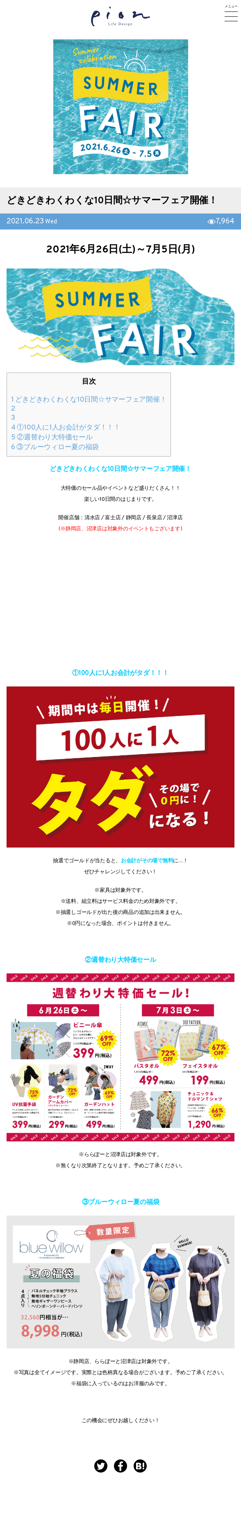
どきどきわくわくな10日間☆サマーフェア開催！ (112, 201)
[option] (120, 106)
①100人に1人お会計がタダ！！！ (65, 427)
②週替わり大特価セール (52, 437)
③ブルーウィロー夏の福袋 (55, 447)
